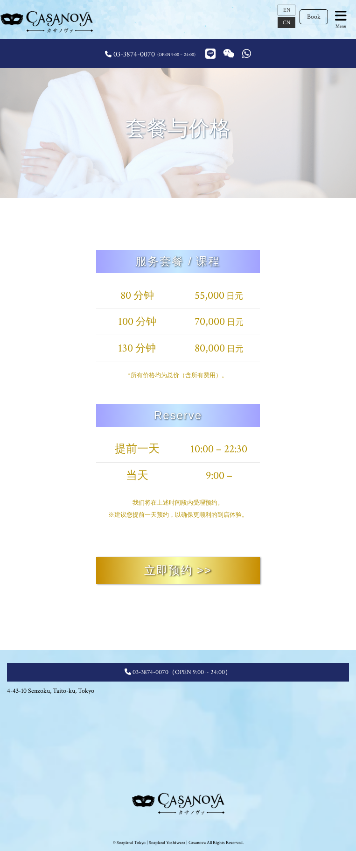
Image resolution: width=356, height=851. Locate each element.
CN (286, 22)
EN (286, 10)
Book (314, 17)
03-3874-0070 (134, 54)
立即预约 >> (178, 570)
